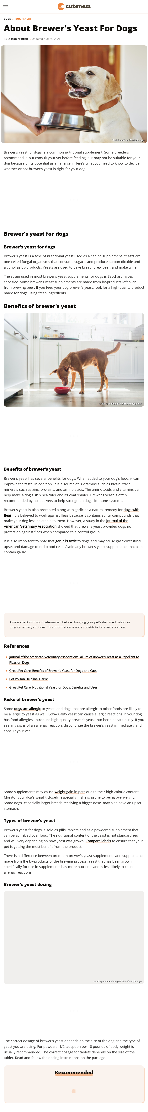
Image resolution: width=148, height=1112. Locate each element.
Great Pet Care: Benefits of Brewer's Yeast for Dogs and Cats (53, 671)
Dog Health (23, 19)
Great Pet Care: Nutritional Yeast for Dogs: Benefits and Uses (53, 687)
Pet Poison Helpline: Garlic (28, 679)
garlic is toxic (66, 541)
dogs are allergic (27, 708)
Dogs (7, 19)
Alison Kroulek (18, 39)
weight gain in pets (70, 791)
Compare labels (98, 841)
